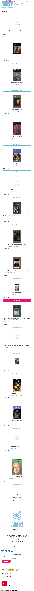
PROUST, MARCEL (6, 218)
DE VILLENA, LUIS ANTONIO (16, 84)
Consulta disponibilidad (17, 38)
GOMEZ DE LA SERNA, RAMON (17, 395)
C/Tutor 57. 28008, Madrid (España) (17, 541)
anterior (3, 14)
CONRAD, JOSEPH (15, 111)
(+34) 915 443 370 (17, 544)
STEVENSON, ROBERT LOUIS (13, 246)
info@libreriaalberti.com (17, 546)
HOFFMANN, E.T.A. (15, 138)
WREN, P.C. (13, 191)
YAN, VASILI (15, 165)
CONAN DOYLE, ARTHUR (15, 57)
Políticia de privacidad (17, 497)
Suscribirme (6, 561)
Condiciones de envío (17, 504)
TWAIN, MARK (8, 32)
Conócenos (17, 494)
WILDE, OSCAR (14, 422)
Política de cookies (17, 500)
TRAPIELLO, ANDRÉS (16, 294)
